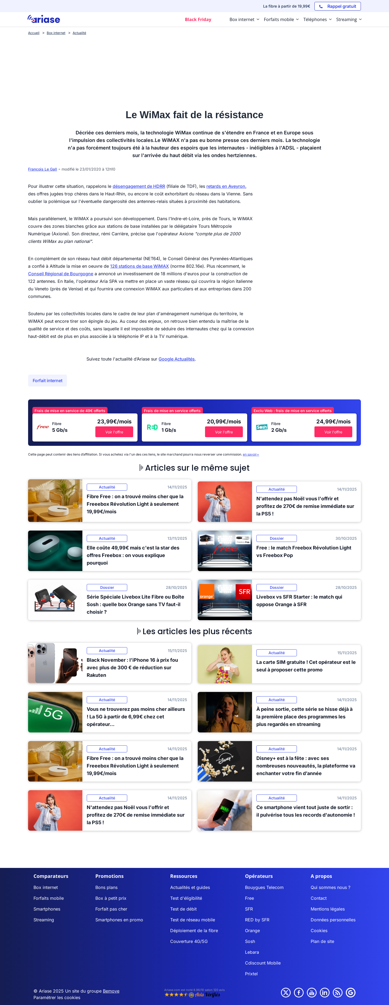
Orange (252, 930)
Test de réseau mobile (192, 919)
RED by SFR (257, 919)
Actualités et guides (190, 887)
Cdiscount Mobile (263, 963)
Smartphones (46, 909)
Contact (319, 898)
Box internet (45, 887)
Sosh (250, 941)
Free (249, 898)
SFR (249, 909)
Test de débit (183, 909)
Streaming (43, 919)
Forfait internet (47, 380)
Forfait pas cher (111, 909)
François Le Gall (42, 169)
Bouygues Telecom (264, 887)
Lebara (252, 952)
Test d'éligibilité (186, 898)
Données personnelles (333, 919)
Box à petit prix (110, 898)
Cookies (319, 930)
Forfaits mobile (48, 898)
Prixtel (251, 973)
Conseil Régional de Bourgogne (60, 273)
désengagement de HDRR (139, 186)
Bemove (111, 991)
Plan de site (322, 941)
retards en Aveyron (225, 186)
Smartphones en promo (119, 919)
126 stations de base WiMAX (139, 266)
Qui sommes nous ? (330, 887)
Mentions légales (328, 909)
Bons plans (106, 887)
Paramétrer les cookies (56, 997)
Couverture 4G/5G (189, 941)
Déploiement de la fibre (194, 930)
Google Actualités (177, 359)
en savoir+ (251, 454)
